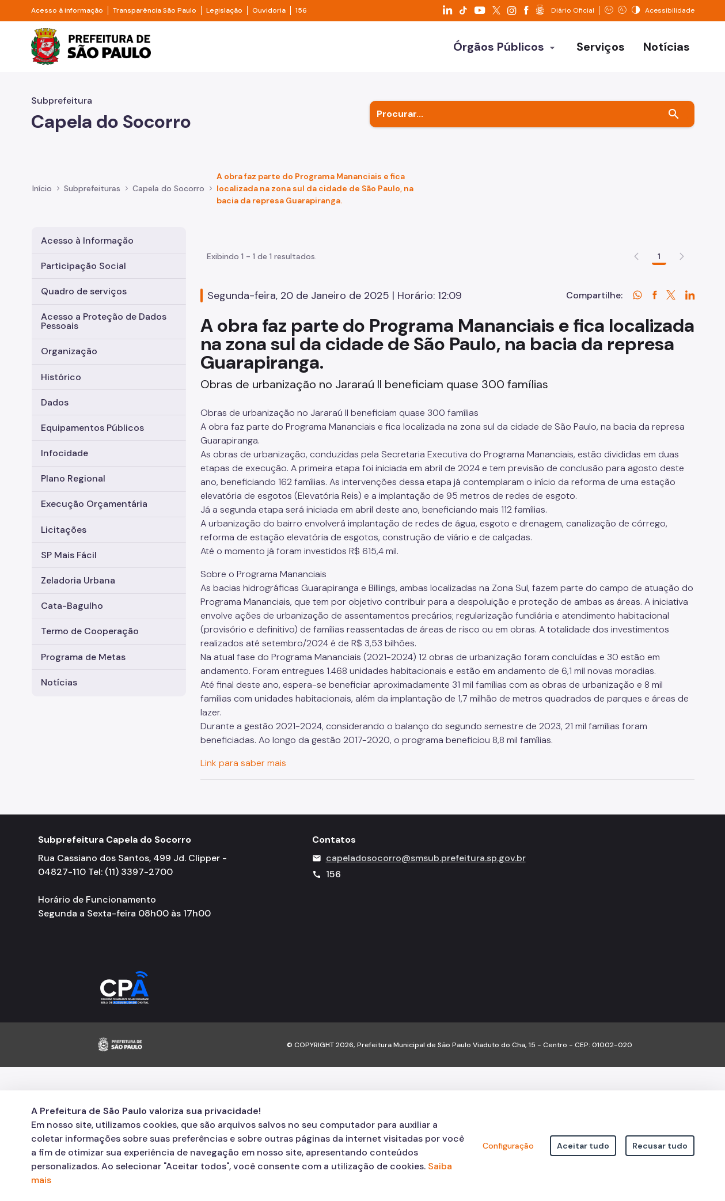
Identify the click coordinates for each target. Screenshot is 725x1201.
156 (301, 10)
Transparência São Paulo (154, 10)
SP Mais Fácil (69, 555)
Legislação (224, 10)
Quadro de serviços (84, 291)
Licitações (63, 530)
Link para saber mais (244, 830)
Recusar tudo (660, 1146)
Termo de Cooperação (90, 631)
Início (42, 188)
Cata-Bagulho (72, 606)
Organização (69, 351)
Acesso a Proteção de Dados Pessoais (103, 321)
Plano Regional (73, 478)
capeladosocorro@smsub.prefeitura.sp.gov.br (426, 992)
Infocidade (64, 453)
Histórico (61, 377)
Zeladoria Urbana (78, 580)
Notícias (59, 682)
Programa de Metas (83, 657)
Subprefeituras (92, 188)
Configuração (508, 1146)
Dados (55, 402)
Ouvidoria (269, 10)
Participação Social (83, 266)
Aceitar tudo (583, 1146)
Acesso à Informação (87, 240)
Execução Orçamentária (94, 504)
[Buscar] (674, 114)
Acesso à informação (67, 10)
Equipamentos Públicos (92, 428)
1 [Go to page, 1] (659, 323)
